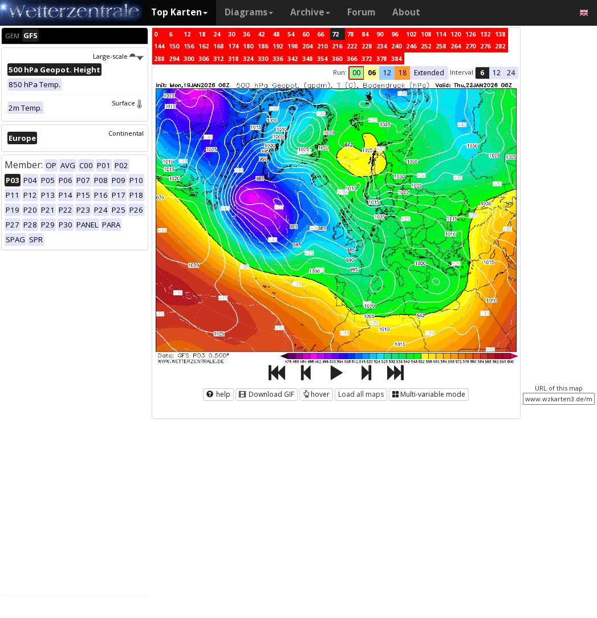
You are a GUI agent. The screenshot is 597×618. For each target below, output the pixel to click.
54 (290, 34)
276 (485, 46)
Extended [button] (429, 73)
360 (337, 58)
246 (411, 46)
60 (305, 34)
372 (367, 58)
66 (320, 34)
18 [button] (403, 73)
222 (352, 46)
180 (248, 46)
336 (278, 58)
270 (470, 46)
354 (322, 58)
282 (500, 46)
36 (246, 34)
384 (396, 58)
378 (381, 58)
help (218, 394)
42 (261, 34)
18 (201, 34)
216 (337, 46)
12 (187, 34)
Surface (128, 103)
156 (189, 46)
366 (352, 58)
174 (233, 46)
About (406, 12)
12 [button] (387, 73)
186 (263, 46)
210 (322, 46)
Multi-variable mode (428, 394)
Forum (361, 12)
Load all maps (361, 394)
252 (426, 46)
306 (203, 58)
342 (292, 58)
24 (216, 34)
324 (248, 58)
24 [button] (511, 73)
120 (455, 34)
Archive (310, 12)
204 (307, 46)
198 (292, 46)
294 (174, 58)
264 (455, 46)
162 (203, 46)
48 (276, 34)
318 (233, 58)
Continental (126, 133)
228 (367, 46)
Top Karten (179, 12)
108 (426, 34)
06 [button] (372, 73)
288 (159, 58)
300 (189, 58)
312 (218, 58)
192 (278, 46)
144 (159, 46)
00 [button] (356, 73)
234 (381, 46)
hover (316, 394)
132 (485, 34)
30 (231, 34)
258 (441, 46)
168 (218, 46)
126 (470, 34)
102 (411, 34)
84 (365, 34)
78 (350, 34)
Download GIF (266, 394)
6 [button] (482, 73)
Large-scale (118, 56)
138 (500, 34)
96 (394, 34)
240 (396, 46)
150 (174, 46)
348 (307, 58)
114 (441, 34)
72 (335, 34)
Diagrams (249, 12)
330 (263, 58)
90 (379, 34)
